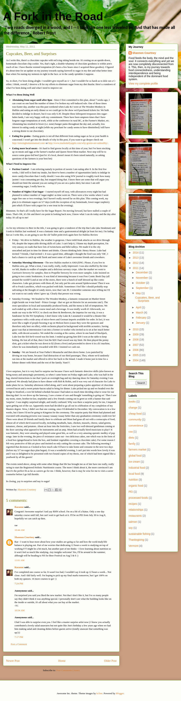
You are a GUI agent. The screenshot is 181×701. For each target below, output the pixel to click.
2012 (136, 262)
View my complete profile (143, 83)
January (141, 322)
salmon (133, 521)
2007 (136, 344)
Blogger (120, 693)
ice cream (134, 461)
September (142, 287)
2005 (136, 355)
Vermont (133, 545)
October (141, 282)
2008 (136, 339)
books (132, 401)
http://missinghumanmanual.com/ (29, 143)
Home (61, 660)
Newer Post (13, 660)
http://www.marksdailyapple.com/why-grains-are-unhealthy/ (78, 143)
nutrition (133, 479)
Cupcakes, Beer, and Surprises (147, 299)
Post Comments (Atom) (68, 670)
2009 (136, 334)
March (140, 312)
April (139, 307)
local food (134, 473)
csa (131, 431)
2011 (136, 268)
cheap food (135, 413)
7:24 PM (19, 583)
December (142, 272)
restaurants (135, 515)
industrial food (137, 467)
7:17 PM (19, 637)
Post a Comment (19, 644)
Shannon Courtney (25, 537)
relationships (136, 509)
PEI (131, 491)
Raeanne (19, 507)
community (135, 419)
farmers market (137, 449)
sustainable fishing (139, 533)
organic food (136, 485)
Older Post (110, 660)
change (133, 407)
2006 (136, 349)
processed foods (138, 497)
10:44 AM (20, 530)
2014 (136, 252)
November (142, 277)
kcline (100, 693)
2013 (136, 257)
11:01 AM (20, 560)
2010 (136, 329)
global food (135, 455)
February (141, 317)
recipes (133, 503)
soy (131, 527)
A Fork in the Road (53, 16)
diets (131, 437)
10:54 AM (20, 610)
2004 (136, 360)
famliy (132, 443)
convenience (136, 425)
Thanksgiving (136, 539)
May (138, 293)
